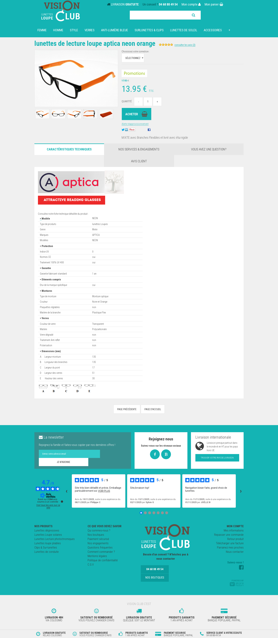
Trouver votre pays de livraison (217, 458)
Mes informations (234, 530)
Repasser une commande (229, 534)
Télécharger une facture (230, 543)
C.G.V (91, 564)
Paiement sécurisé (98, 539)
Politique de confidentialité (103, 560)
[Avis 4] (153, 512)
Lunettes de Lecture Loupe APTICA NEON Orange (97, 43)
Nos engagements (98, 543)
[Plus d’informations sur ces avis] (61, 501)
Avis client (139, 161)
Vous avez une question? (208, 149)
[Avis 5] (158, 512)
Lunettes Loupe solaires (48, 534)
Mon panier (214, 4)
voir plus (104, 491)
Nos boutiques (96, 534)
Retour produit (235, 539)
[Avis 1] (141, 512)
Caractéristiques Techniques (69, 149)
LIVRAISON (125, 4)
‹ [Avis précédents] (67, 491)
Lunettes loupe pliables (47, 543)
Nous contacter (235, 551)
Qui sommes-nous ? (99, 530)
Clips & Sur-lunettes (45, 547)
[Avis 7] (166, 512)
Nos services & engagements (138, 149)
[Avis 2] (145, 512)
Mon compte (191, 4)
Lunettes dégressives (46, 530)
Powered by (237, 582)
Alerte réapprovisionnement (135, 124)
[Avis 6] (162, 512)
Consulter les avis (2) (190, 45)
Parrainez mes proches (230, 547)
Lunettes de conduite (46, 551)
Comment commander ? (101, 551)
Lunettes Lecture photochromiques (54, 539)
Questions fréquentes (100, 547)
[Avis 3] (149, 512)
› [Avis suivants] (241, 491)
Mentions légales (97, 556)
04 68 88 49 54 (168, 4)
